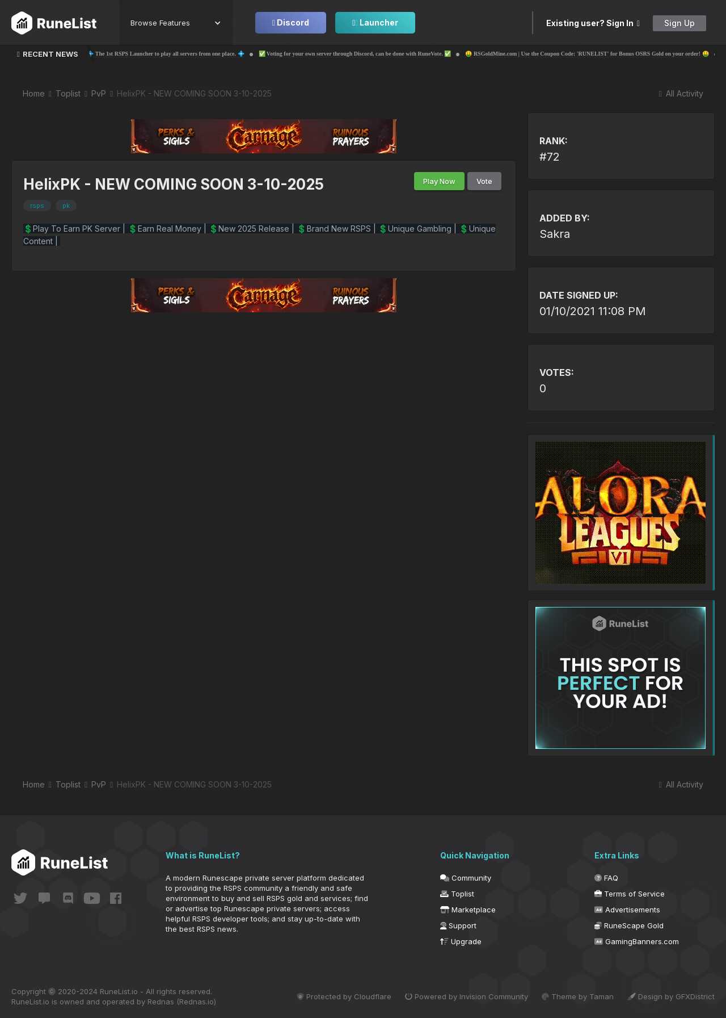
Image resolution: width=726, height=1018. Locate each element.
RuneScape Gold (629, 925)
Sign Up (679, 23)
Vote (484, 181)
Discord (290, 22)
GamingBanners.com (636, 941)
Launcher (375, 22)
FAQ (606, 877)
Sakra (554, 234)
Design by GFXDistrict (671, 996)
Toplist (457, 893)
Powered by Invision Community (466, 996)
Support (458, 925)
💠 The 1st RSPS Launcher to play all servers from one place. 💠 (218, 54)
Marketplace (468, 909)
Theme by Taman (578, 996)
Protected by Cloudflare (344, 996)
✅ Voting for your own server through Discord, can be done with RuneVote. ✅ (407, 54)
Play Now (439, 181)
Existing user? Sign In (593, 23)
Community (465, 877)
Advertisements (627, 909)
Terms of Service (629, 893)
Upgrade (461, 941)
